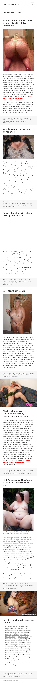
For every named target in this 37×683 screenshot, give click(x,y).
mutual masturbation (28, 472)
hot (30, 281)
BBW (9, 546)
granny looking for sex (25, 456)
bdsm (27, 119)
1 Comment (7, 122)
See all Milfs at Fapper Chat (22, 365)
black (20, 281)
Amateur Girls (16, 202)
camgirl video (12, 270)
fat (27, 585)
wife (4, 206)
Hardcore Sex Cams (7, 585)
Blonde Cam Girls (27, 118)
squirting (12, 283)
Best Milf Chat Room (14, 290)
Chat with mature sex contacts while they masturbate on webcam (16, 414)
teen (9, 676)
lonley (8, 121)
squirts (18, 473)
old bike (14, 205)
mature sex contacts (26, 458)
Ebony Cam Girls (26, 673)
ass (20, 585)
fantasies (20, 472)
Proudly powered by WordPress (10, 680)
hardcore (30, 585)
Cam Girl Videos (25, 280)
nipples (9, 473)
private (12, 587)
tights (24, 121)
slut (22, 121)
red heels (18, 121)
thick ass (17, 283)
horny (23, 203)
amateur (24, 374)
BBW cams (8, 635)
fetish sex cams (24, 635)
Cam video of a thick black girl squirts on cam (17, 214)
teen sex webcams (23, 637)
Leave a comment (11, 206)
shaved (20, 587)
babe (22, 585)
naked (24, 674)
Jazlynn (4, 283)
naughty (5, 473)
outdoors (8, 587)
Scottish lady (14, 102)
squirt (30, 205)
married (9, 205)
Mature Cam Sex (7, 119)
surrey (30, 587)
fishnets (5, 121)
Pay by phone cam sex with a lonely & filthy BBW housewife (17, 23)
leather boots (29, 203)
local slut (5, 205)
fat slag (28, 374)
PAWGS (12, 119)
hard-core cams (10, 637)
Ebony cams (15, 635)
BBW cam (22, 422)
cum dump (19, 203)
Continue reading (24, 112)
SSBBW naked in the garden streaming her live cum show (18, 482)
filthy (30, 119)
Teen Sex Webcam (12, 281)
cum (25, 585)
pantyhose (12, 121)
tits (7, 376)
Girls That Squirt (12, 472)
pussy (8, 283)
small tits (5, 676)
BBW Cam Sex (19, 118)
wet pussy (21, 283)
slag (25, 205)
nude (31, 374)
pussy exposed (19, 205)
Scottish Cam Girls (19, 119)
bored (14, 203)
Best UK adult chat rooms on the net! (18, 621)
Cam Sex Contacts (11, 4)
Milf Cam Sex (8, 203)
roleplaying (13, 473)
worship (5, 588)
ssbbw (27, 587)
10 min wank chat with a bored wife (16, 130)
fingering (24, 281)
